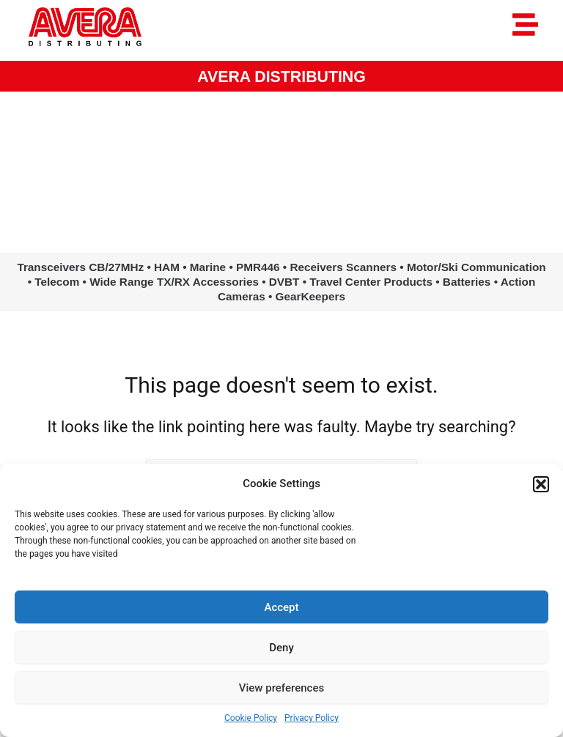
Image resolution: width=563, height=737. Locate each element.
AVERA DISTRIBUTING (281, 77)
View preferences (281, 688)
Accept (281, 607)
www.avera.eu (281, 190)
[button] (541, 484)
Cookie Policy (250, 718)
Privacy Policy (311, 718)
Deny (281, 647)
